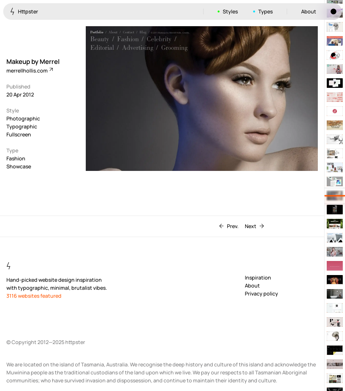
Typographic (21, 126)
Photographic (23, 118)
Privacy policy (261, 293)
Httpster (24, 11)
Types (265, 11)
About (308, 11)
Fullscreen (18, 134)
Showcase (18, 166)
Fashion (15, 158)
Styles (230, 11)
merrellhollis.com (29, 70)
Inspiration (258, 277)
